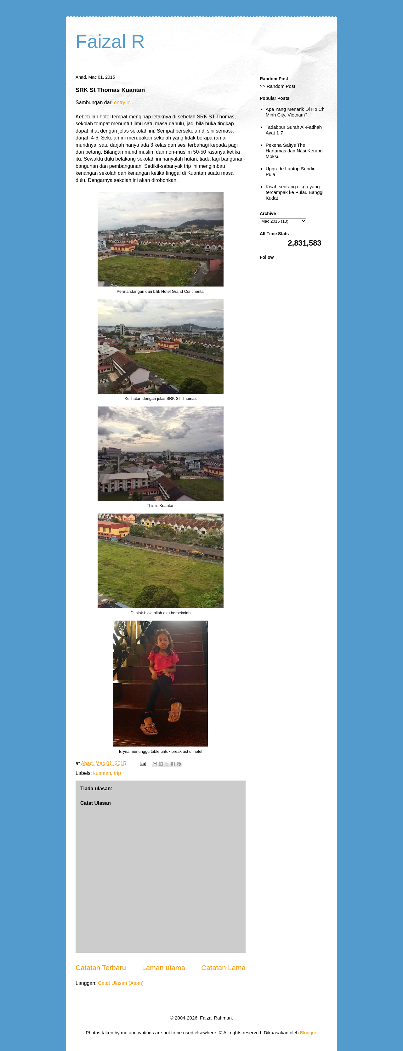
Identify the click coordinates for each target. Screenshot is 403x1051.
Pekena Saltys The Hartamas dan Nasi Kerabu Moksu (294, 150)
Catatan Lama (223, 968)
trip (117, 773)
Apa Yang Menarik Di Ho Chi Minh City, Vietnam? (296, 111)
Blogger (308, 1032)
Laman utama (163, 968)
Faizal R (110, 41)
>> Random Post (277, 86)
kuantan (102, 773)
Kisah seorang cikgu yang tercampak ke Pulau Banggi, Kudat (295, 192)
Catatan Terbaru (101, 968)
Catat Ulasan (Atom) (121, 983)
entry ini (123, 102)
